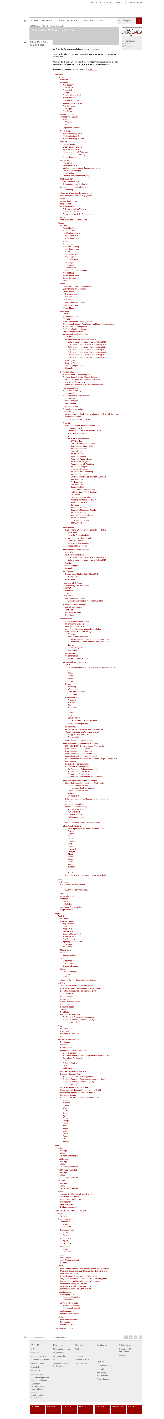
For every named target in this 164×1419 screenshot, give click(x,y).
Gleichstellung (68, 412)
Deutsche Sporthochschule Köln (83, 500)
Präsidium (64, 82)
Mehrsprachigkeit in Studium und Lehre (75, 1286)
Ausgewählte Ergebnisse (78, 546)
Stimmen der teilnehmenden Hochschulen (77, 1194)
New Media (64, 1012)
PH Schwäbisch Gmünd (79, 520)
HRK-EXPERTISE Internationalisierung (70, 1211)
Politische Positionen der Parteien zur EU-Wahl (81, 380)
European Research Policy (70, 1015)
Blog (69, 436)
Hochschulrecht (69, 398)
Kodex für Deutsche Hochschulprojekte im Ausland (85, 875)
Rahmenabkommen (76, 817)
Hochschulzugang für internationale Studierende (84, 783)
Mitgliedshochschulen (68, 201)
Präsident (64, 80)
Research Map (66, 999)
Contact (63, 1036)
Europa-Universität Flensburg (82, 464)
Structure (64, 952)
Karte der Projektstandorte (78, 438)
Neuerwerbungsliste (71, 149)
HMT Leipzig (75, 505)
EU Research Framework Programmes (78, 1017)
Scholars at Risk (74, 737)
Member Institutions (70, 955)
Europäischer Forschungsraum (75, 327)
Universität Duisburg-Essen (81, 459)
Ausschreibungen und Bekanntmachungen (77, 187)
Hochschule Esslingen (79, 461)
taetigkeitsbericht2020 (64, 1328)
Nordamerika (70, 727)
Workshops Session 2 (71, 1308)
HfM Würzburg (76, 523)
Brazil (65, 1108)
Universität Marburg (78, 513)
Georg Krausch (69, 93)
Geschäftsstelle (66, 131)
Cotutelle (66, 1061)
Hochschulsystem (67, 372)
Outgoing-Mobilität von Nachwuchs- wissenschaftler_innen (83, 1279)
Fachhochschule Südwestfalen (82, 490)
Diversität (66, 423)
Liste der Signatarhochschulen (80, 419)
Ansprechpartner (69, 157)
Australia (66, 1103)
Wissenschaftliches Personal (74, 605)
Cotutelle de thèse (75, 814)
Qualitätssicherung (70, 406)
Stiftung (66, 119)
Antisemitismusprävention (73, 409)
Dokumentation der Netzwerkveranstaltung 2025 (87, 357)
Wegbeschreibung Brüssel (73, 139)
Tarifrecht (69, 610)
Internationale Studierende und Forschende (80, 781)
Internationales (66, 619)
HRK (31, 26)
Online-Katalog (69, 144)
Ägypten (71, 831)
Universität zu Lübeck (79, 508)
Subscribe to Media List (69, 1034)
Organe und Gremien (71, 128)
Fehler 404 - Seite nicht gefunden (38, 43)
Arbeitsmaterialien (67, 206)
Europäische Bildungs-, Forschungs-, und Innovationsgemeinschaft (89, 324)
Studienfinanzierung (71, 249)
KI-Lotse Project (66, 997)
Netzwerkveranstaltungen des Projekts (80, 339)
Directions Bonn (69, 961)
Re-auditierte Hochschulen (70, 1199)
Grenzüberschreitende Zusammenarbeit (81, 756)
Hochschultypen (71, 401)
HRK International (65, 1048)
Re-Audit (61, 1181)
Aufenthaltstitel (74, 812)
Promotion (67, 319)
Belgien (71, 839)
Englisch (58, 913)
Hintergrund (72, 532)
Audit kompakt (63, 1159)
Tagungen (64, 887)
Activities (61, 983)
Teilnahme (64, 1216)
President (64, 919)
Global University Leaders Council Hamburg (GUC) (85, 729)
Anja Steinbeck (69, 106)
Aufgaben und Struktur (69, 117)
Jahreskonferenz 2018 (69, 1303)
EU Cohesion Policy (71, 1022)
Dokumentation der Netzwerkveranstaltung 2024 (87, 355)
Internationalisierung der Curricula (78, 751)
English (139, 2)
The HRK (61, 916)
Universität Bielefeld (78, 449)
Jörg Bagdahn (68, 85)
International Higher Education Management (77, 1093)
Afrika (67, 665)
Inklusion (68, 297)
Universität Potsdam (78, 518)
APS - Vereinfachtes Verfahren (75, 209)
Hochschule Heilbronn (79, 487)
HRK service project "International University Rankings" (82, 988)
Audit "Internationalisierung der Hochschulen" (83, 629)
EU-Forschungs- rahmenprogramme (77, 321)
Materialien (69, 368)
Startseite (59, 75)
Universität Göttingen (78, 467)
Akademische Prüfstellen (78, 786)
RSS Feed (131, 2)
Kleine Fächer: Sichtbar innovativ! (78, 538)
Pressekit (64, 899)
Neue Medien (68, 300)
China (70, 673)
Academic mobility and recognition (73, 1050)
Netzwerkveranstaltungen (75, 555)
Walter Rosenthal (69, 98)
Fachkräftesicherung (71, 228)
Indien (70, 676)
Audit (57, 1146)
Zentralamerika (74, 718)
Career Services (69, 278)
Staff (62, 958)
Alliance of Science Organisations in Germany (78, 980)
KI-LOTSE (67, 588)
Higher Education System (70, 1002)
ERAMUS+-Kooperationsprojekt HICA (85, 720)
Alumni (65, 281)
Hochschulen (130, 41)
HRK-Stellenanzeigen (71, 181)
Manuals (61, 1266)
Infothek (61, 1192)
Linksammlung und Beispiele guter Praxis (84, 431)
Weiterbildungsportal (71, 275)
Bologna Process (67, 1007)
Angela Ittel (67, 90)
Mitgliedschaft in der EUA (73, 332)
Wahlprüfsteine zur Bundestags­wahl (77, 375)
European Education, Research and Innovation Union (84, 1079)
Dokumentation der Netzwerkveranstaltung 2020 (87, 344)
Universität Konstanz (78, 502)
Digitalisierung (71, 294)
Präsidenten (67, 163)
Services (66, 974)
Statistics (63, 1009)
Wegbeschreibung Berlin (72, 133)
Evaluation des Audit (68, 1207)
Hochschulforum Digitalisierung (77, 302)
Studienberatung (69, 268)
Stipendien (69, 257)
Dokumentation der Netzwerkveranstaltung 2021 (87, 347)
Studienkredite (71, 254)
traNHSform (70, 580)
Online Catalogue (70, 972)
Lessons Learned (75, 428)
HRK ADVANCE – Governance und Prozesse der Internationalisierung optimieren (84, 747)
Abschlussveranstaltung (77, 433)
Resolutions (65, 1042)
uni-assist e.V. (73, 796)
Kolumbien (72, 708)
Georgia (66, 1121)
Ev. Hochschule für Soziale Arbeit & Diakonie (88, 477)
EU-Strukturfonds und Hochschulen (77, 329)
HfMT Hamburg (76, 479)
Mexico (65, 1131)
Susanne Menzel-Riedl (72, 95)
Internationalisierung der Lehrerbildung (80, 754)
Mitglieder (61, 199)
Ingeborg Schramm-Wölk (73, 103)
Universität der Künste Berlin (81, 446)
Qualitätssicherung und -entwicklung (77, 286)
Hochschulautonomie (71, 388)
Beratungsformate (65, 1219)
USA (70, 869)
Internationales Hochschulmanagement (80, 740)
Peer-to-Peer (65, 1247)
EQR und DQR (71, 238)
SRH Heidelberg (76, 484)
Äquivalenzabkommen (77, 809)
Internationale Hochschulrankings (76, 334)
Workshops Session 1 (71, 1305)
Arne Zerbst (67, 111)
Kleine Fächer (68, 527)
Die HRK (61, 77)
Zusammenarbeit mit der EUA (79, 772)
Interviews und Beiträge (74, 100)
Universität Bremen (78, 456)
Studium (63, 226)
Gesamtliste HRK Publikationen (72, 885)
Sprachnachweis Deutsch (78, 791)
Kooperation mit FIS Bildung (74, 155)
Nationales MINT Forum (72, 583)
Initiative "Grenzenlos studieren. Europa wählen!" (84, 385)
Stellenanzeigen (66, 179)
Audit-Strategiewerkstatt (67, 1170)
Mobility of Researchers (72, 1068)
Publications (65, 1045)
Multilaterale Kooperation (78, 724)
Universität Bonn (77, 454)
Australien (69, 681)
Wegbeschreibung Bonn (72, 136)
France (65, 1118)
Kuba (70, 710)
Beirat (67, 125)
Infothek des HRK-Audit (69, 1325)
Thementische (68, 1300)
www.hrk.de (92, 70)
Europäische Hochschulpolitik (77, 764)
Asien (67, 671)
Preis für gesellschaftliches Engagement (76, 195)
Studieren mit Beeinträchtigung (75, 270)
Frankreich (72, 849)
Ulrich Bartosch (69, 87)
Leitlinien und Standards (75, 626)
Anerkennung (68, 244)
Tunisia (66, 1136)
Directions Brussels (70, 966)
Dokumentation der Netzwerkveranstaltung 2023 (87, 352)
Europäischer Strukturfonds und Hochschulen (86, 777)
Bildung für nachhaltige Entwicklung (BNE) (82, 574)
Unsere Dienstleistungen (72, 147)
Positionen (62, 880)
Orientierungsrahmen (73, 607)
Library (63, 969)
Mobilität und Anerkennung (76, 807)
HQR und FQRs (71, 236)
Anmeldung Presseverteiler (71, 907)
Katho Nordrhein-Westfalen (81, 497)
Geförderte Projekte (76, 541)
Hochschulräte (71, 403)
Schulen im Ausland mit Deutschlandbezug (85, 788)
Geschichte (64, 160)
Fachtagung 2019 (67, 1295)
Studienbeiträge (71, 259)
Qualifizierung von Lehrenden (74, 289)
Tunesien (71, 867)
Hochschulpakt (69, 265)
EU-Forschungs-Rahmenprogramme (82, 769)
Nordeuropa (72, 687)
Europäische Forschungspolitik (77, 766)
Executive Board (66, 921)
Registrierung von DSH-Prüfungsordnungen (80, 214)
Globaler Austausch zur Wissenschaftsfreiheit (83, 732)
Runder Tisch (65, 1238)
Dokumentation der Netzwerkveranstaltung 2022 (87, 350)
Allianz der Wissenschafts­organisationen (76, 193)
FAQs (70, 820)
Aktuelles (69, 337)
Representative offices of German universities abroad (81, 1098)
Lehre (62, 284)
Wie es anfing (68, 173)
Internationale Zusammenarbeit (75, 662)
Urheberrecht (68, 591)
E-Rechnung (68, 190)
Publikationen (63, 882)
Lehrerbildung (68, 291)
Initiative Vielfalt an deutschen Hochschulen (82, 426)
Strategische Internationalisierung (76, 621)
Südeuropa (72, 694)
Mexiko (71, 713)
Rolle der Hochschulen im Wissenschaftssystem (82, 377)
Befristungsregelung (73, 612)
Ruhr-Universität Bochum (80, 451)
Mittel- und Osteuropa (76, 692)
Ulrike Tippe (67, 109)
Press (60, 1026)
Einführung (67, 314)
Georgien (71, 851)
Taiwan (71, 864)
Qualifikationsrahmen (71, 233)
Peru (70, 715)
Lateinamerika (71, 697)
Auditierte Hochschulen (69, 1197)
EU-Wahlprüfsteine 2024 (75, 382)
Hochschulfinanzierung (72, 390)
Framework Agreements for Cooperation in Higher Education (87, 1055)
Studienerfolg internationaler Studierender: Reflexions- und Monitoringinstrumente (83, 1272)
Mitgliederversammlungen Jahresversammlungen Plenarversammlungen (82, 169)
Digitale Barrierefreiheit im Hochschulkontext (85, 601)
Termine (68, 563)
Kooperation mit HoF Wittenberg (75, 152)
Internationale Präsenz (72, 826)
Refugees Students (70, 1063)
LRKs (62, 217)
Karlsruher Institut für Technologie (83, 492)
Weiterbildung (68, 273)
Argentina (66, 1100)
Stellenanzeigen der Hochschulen (76, 184)
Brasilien (71, 703)
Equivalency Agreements (73, 1058)
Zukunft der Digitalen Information (76, 586)
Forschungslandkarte (71, 316)
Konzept (63, 1151)
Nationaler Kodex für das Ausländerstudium (82, 823)
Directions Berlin (69, 963)
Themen (61, 223)
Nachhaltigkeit (68, 571)
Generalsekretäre (70, 165)
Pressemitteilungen (67, 896)
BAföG (68, 252)
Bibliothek (64, 142)
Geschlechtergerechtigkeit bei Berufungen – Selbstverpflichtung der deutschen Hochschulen (92, 415)
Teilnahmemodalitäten (69, 1156)
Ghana (70, 854)
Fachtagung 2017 (67, 1311)
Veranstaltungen (66, 1204)
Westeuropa (73, 689)
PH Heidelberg (76, 482)
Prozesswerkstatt (67, 1230)
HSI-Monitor (70, 653)
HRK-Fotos (67, 904)
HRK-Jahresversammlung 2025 (75, 890)
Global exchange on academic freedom (75, 1087)
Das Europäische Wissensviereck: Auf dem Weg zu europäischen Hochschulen (91, 760)
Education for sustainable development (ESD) (78, 991)
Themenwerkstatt (67, 1222)
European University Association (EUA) (78, 1020)
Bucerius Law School (78, 474)
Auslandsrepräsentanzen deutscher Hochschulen (84, 828)
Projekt (60, 1213)
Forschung (64, 311)
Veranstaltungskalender (74, 366)
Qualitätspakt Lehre (70, 305)
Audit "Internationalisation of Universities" (76, 986)
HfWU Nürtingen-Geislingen (81, 515)
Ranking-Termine (72, 363)
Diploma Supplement (71, 211)
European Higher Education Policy (74, 1071)
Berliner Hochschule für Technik (83, 444)
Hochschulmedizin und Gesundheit (76, 396)
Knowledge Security (68, 1095)
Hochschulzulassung (71, 247)
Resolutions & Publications (68, 1039)
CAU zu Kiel (75, 495)
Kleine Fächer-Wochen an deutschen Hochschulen (85, 530)
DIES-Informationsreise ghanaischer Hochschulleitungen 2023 (92, 667)
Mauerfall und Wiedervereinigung (76, 176)
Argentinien (72, 700)
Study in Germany (70, 1053)
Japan (70, 678)
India (65, 1126)
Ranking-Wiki (70, 360)
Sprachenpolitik (71, 656)
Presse (60, 894)
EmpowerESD (73, 577)
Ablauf (62, 1153)
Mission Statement (67, 114)
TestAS (71, 793)
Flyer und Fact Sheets (69, 1319)
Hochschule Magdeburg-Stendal (83, 510)
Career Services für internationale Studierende (78, 1276)
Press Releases (66, 1029)
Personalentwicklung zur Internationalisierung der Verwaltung (84, 1268)
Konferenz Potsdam (71, 231)
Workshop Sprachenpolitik (78, 658)
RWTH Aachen (76, 441)
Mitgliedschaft (65, 204)
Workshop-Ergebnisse (71, 1297)
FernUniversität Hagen (79, 469)
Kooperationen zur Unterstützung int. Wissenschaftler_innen (84, 1281)
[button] (37, 1337)
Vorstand (68, 122)
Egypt (65, 1116)
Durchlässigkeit (69, 263)
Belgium (66, 1105)
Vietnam (71, 872)
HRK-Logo (67, 901)
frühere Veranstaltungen (69, 1314)
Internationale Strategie (74, 624)
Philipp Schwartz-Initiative (78, 734)
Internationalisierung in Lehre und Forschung (80, 743)
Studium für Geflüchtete (74, 804)
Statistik (66, 593)
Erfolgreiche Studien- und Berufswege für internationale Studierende (87, 800)
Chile (70, 705)
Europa (68, 684)
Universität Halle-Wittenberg (81, 472)
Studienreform (68, 242)
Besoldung (69, 615)
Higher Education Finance (70, 1004)
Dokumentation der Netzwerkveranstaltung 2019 (87, 342)
